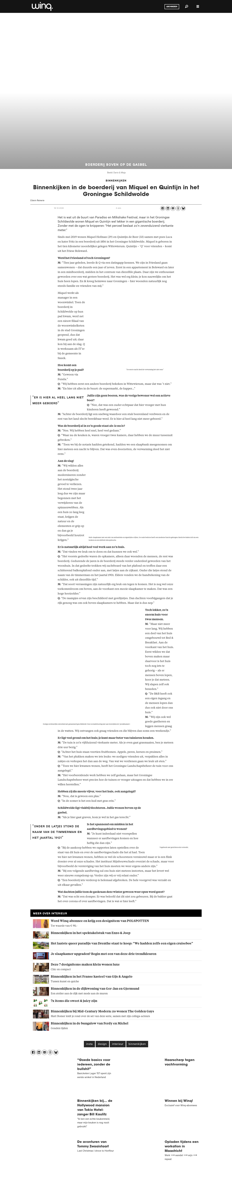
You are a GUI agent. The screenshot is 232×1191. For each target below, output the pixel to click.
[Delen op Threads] (178, 208)
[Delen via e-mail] (172, 208)
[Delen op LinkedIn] (167, 208)
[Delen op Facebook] (162, 208)
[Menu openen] (198, 6)
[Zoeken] (186, 6)
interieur (117, 1044)
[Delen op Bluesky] (183, 208)
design (102, 1044)
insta (89, 1044)
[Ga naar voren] (42, 6)
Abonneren (171, 7)
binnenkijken (137, 1044)
